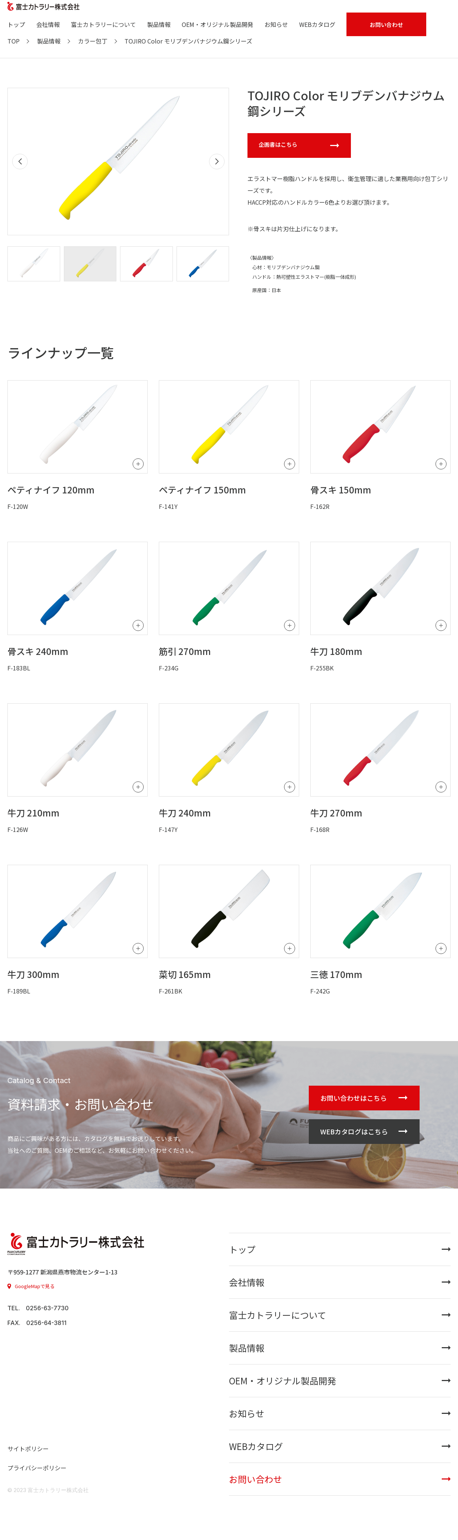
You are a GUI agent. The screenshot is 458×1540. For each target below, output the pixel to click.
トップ (16, 24)
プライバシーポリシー (36, 1467)
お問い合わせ (255, 1479)
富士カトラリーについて (103, 24)
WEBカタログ (317, 24)
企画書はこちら (278, 144)
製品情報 (159, 24)
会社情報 (48, 24)
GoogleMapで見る (35, 1286)
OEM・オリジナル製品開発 (217, 24)
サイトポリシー (28, 1448)
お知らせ (276, 24)
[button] (217, 161)
